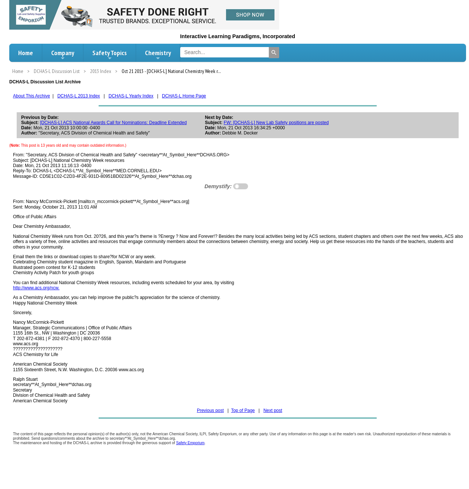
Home (25, 53)
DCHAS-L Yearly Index (131, 96)
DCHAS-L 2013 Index (78, 96)
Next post (272, 410)
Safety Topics (109, 55)
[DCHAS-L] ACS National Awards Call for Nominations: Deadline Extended (113, 122)
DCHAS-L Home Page (184, 96)
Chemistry (158, 55)
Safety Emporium (190, 443)
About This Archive (31, 96)
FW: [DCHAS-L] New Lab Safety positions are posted (276, 122)
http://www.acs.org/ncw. (36, 287)
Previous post (210, 410)
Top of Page (243, 410)
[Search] (274, 52)
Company (62, 55)
